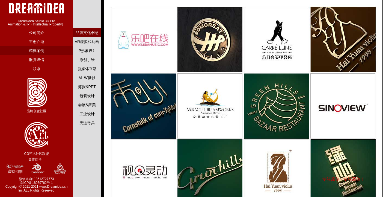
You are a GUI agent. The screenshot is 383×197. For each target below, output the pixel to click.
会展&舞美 (87, 105)
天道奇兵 (87, 123)
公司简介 (36, 32)
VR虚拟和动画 (87, 41)
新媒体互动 (87, 68)
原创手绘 (87, 59)
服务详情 (36, 59)
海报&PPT (87, 87)
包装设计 (87, 96)
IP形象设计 (87, 50)
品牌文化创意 (87, 32)
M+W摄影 (87, 78)
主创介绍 (36, 41)
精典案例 (36, 50)
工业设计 (87, 114)
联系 (36, 68)
